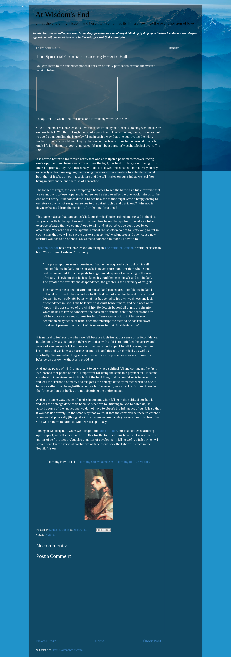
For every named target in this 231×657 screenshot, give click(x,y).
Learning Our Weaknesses (96, 461)
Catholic (51, 535)
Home (100, 641)
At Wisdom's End (62, 14)
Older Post (152, 641)
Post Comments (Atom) (67, 650)
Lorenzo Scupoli (47, 248)
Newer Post (46, 641)
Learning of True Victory (133, 461)
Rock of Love (108, 430)
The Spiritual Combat (119, 248)
